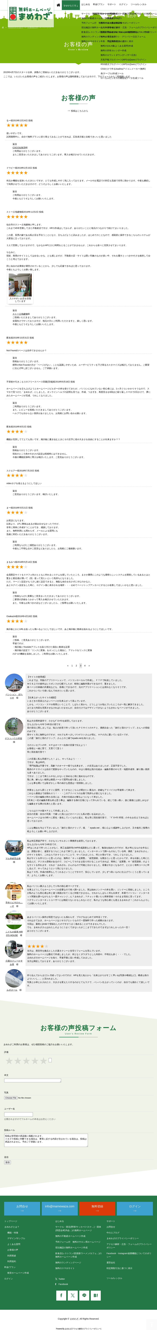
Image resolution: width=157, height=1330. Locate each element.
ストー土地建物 (20, 314)
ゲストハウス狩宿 (13, 738)
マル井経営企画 (13, 858)
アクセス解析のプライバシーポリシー (86, 1329)
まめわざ (68, 1329)
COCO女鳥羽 (19, 148)
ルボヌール (12, 990)
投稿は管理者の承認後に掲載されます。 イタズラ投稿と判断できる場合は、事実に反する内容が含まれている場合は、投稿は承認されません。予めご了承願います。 (46, 1140)
